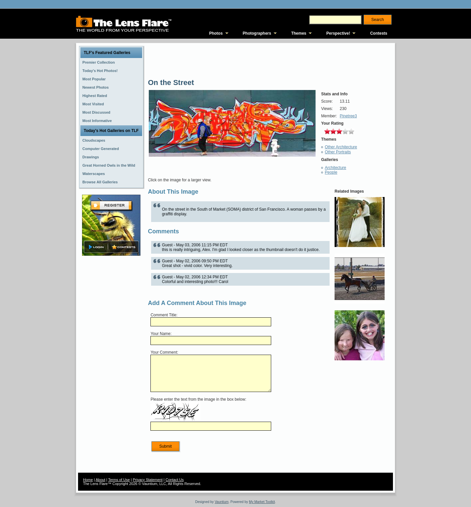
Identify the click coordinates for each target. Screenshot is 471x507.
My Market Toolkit (262, 502)
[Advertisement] (111, 362)
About (100, 480)
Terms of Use (119, 480)
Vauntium (222, 502)
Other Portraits (338, 152)
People (331, 172)
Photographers (257, 33)
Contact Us (174, 480)
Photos (216, 33)
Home (88, 480)
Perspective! (338, 33)
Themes (298, 33)
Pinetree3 (348, 116)
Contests (378, 33)
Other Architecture (341, 147)
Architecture (335, 167)
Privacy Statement (147, 480)
